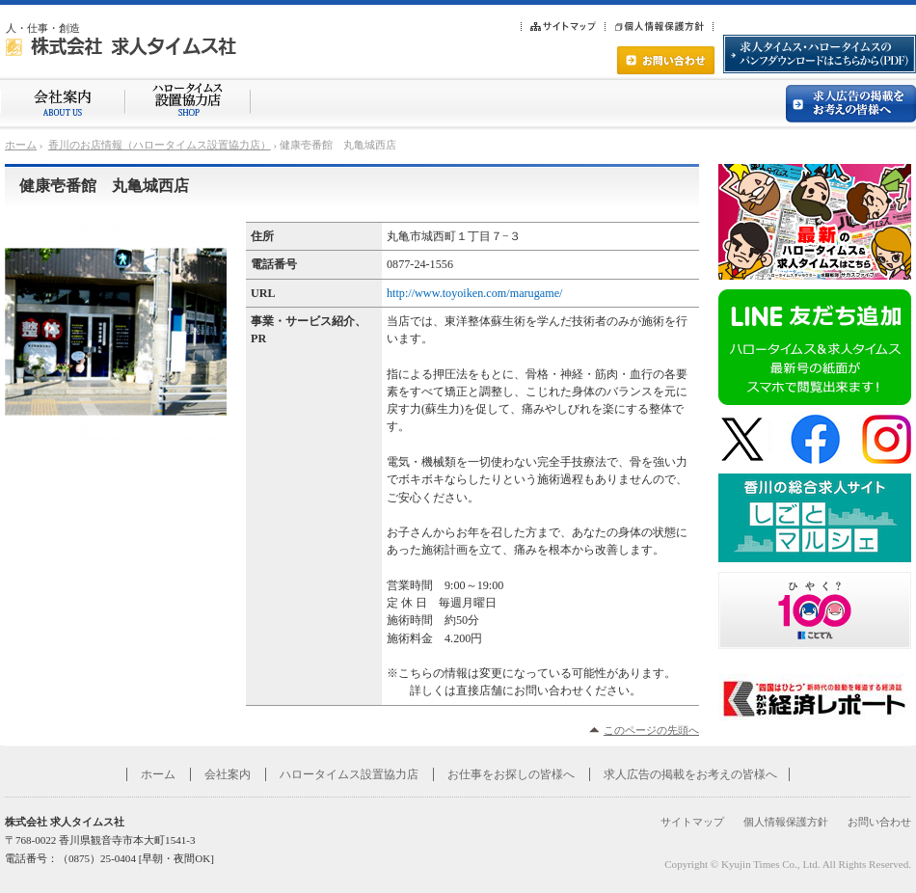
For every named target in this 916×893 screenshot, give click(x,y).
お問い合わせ (879, 821)
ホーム (21, 144)
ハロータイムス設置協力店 (349, 774)
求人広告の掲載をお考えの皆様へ (690, 774)
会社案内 (227, 774)
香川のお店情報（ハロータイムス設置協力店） (159, 144)
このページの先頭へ (651, 730)
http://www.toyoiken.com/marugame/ (474, 293)
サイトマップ (692, 821)
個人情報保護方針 (785, 821)
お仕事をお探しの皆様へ (511, 774)
